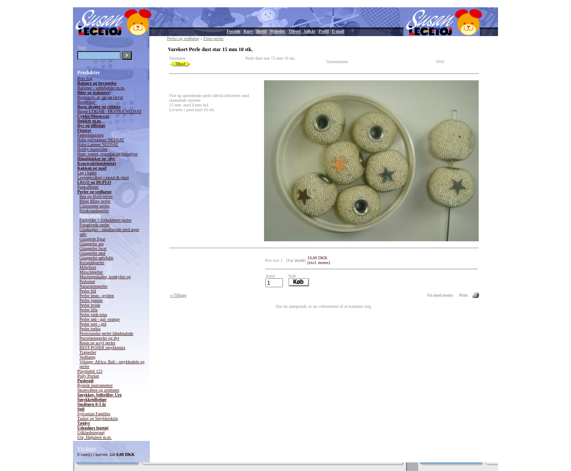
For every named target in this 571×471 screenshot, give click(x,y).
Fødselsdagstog (90, 135)
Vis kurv (86, 449)
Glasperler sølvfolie (96, 257)
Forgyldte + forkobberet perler (105, 220)
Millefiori (87, 267)
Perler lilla (88, 309)
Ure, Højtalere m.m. (94, 437)
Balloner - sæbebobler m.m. (101, 87)
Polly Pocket (88, 376)
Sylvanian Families (93, 413)
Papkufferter (88, 187)
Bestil (261, 31)
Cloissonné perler (94, 206)
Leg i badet (87, 172)
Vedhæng (87, 357)
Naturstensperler (93, 286)
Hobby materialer (92, 149)
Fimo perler (90, 215)
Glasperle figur (92, 239)
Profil (324, 31)
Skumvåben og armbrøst (98, 390)
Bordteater (86, 102)
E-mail (338, 31)
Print (463, 295)
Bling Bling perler (95, 201)
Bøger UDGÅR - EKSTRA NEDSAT (109, 111)
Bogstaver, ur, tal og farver (100, 97)
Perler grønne (91, 300)
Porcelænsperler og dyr (99, 338)
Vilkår (309, 31)
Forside (233, 31)
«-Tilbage (178, 295)
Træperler (87, 352)
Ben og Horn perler (95, 196)
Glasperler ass (91, 243)
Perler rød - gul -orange (99, 319)
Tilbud (295, 31)
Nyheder (278, 31)
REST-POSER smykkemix (102, 347)
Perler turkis (89, 328)
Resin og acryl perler (97, 342)
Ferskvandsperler (94, 210)
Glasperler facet (93, 248)
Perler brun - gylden (96, 295)
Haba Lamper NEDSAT (97, 144)
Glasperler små (92, 253)
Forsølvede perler (94, 224)
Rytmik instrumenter (95, 385)
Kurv (248, 31)
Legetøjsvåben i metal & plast (103, 177)
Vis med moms (440, 295)
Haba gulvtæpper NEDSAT (100, 139)
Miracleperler (91, 272)
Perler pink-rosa (93, 314)
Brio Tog (85, 78)
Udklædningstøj (91, 432)
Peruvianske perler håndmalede (106, 333)
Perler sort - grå (92, 324)
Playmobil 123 (90, 371)
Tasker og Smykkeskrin (97, 418)
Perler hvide (89, 305)
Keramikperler (91, 262)
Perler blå (87, 291)
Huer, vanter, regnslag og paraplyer (107, 154)
